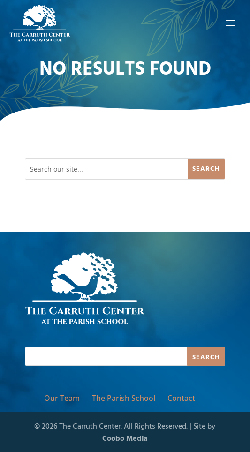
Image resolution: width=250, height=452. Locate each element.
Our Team (62, 398)
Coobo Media (124, 439)
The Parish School (123, 398)
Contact (181, 398)
